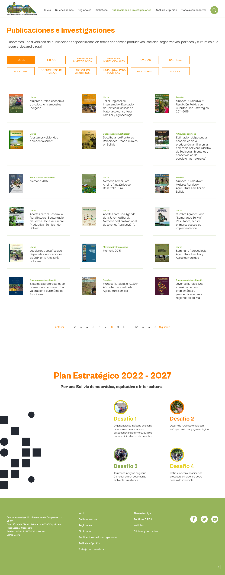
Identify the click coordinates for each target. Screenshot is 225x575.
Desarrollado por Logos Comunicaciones (218, 567)
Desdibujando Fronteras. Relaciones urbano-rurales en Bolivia (120, 141)
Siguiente (164, 327)
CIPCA (22, 8)
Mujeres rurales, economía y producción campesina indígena (47, 104)
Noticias (139, 525)
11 (130, 327)
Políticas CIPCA (143, 519)
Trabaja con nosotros (194, 10)
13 (142, 327)
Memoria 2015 (112, 250)
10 (124, 327)
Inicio (47, 10)
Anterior (59, 327)
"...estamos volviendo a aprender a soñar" (44, 139)
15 (154, 327)
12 (136, 327)
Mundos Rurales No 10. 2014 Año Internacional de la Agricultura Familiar (120, 287)
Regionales (84, 10)
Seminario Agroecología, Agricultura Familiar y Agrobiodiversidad (191, 254)
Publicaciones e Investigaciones (131, 10)
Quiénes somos (64, 10)
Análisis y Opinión (166, 10)
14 (148, 327)
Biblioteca (101, 10)
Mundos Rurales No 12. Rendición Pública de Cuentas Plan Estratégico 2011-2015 (192, 106)
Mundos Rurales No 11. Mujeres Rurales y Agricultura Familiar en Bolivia (190, 186)
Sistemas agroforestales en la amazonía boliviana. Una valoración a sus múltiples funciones (47, 289)
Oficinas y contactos (146, 531)
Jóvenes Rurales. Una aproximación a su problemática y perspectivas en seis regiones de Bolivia (189, 290)
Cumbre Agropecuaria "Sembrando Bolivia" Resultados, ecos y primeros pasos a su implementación (190, 221)
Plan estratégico (143, 513)
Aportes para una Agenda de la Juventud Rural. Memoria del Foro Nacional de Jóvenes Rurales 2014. (120, 219)
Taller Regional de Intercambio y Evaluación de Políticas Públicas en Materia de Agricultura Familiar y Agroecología (119, 108)
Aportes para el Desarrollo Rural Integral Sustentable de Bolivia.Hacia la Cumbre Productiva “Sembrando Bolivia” (47, 221)
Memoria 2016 (39, 181)
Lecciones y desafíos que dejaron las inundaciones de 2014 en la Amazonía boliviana (46, 256)
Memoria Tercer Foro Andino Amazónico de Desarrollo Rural (117, 184)
